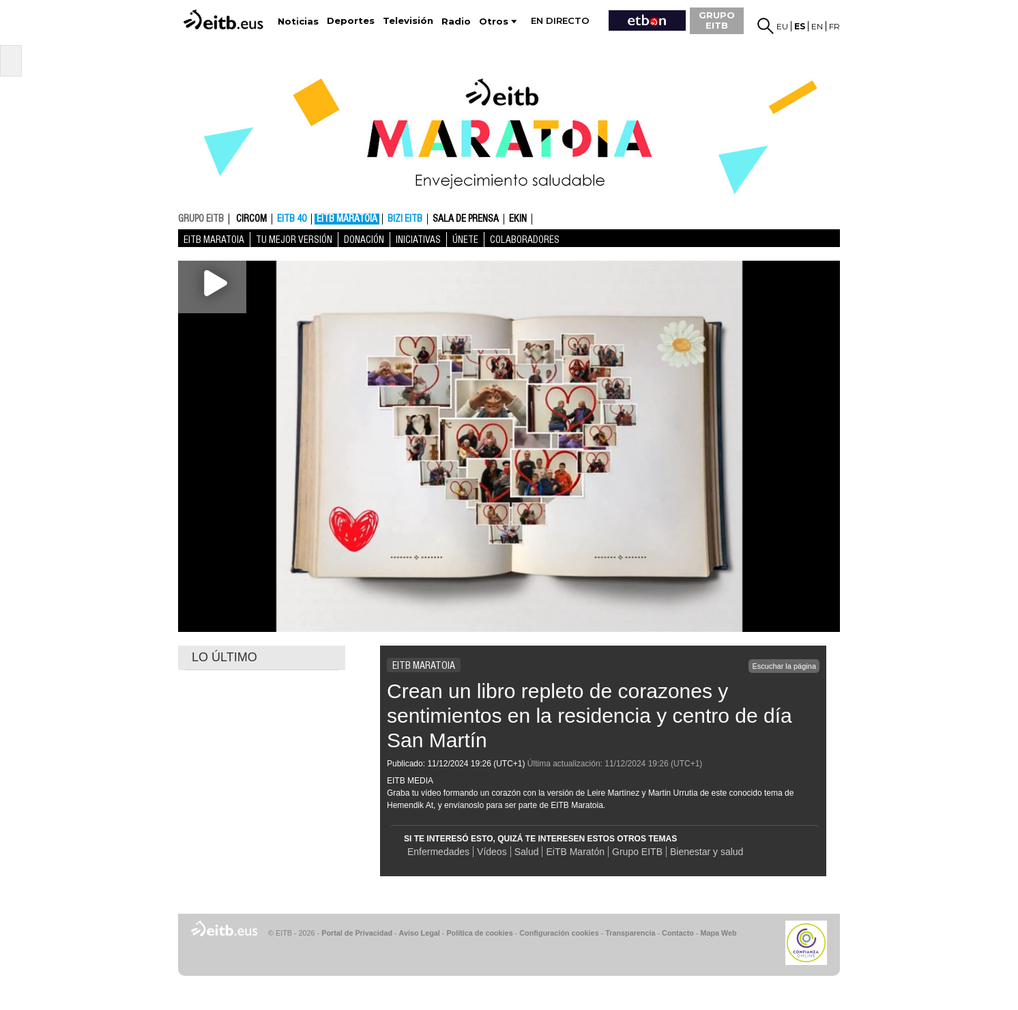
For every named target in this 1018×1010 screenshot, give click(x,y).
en (817, 26)
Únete (465, 239)
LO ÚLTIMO (224, 657)
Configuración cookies (558, 933)
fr (834, 26)
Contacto (678, 933)
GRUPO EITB (717, 20)
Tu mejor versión (294, 239)
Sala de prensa (466, 219)
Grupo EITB (637, 851)
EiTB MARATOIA (347, 219)
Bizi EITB (405, 219)
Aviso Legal (419, 933)
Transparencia (630, 933)
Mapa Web (718, 933)
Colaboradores (524, 239)
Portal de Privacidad (356, 933)
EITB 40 (291, 219)
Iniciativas (418, 239)
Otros (493, 21)
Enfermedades (438, 851)
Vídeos (492, 851)
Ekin (518, 219)
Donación (364, 239)
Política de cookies (479, 933)
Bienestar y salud (706, 851)
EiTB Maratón (575, 851)
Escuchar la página (784, 666)
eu (782, 26)
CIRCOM (251, 219)
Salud (526, 851)
